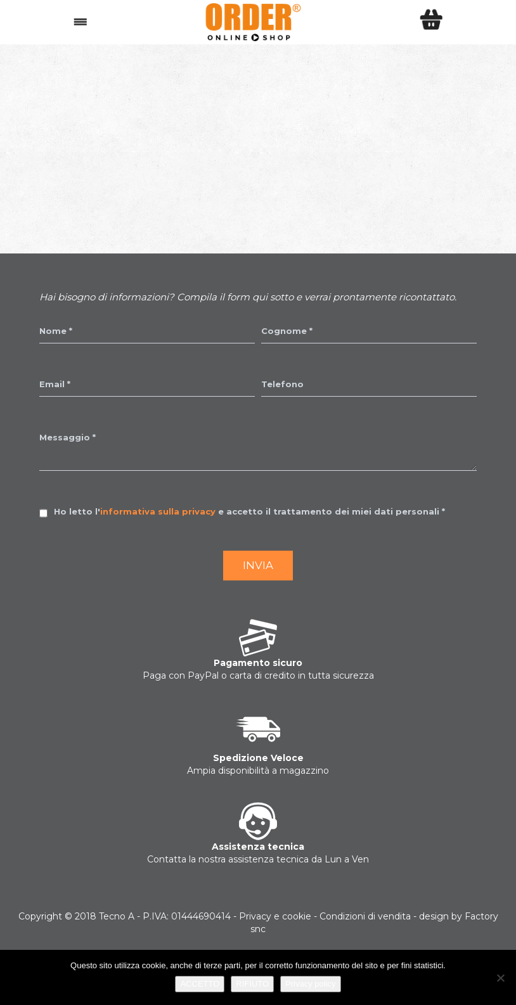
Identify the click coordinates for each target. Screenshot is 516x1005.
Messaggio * (67, 437)
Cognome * (287, 331)
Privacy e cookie (275, 916)
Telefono (282, 384)
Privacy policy (310, 984)
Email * (54, 384)
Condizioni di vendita (365, 916)
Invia (258, 565)
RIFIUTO (252, 984)
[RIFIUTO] (500, 977)
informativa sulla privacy (158, 511)
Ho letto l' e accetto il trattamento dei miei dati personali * (249, 511)
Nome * (55, 331)
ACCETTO (199, 984)
